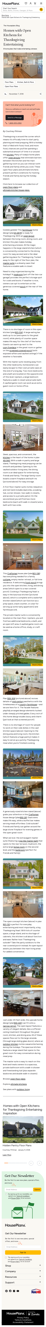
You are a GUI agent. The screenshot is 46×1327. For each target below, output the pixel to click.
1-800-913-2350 (15, 123)
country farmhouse (28, 704)
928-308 (11, 698)
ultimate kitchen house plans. (16, 190)
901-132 (6, 924)
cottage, (7, 579)
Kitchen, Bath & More (25, 82)
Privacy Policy (15, 1198)
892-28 (23, 817)
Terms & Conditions (22, 1196)
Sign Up (23, 1252)
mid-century (18, 701)
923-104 (18, 332)
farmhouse (27, 230)
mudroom (18, 274)
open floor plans (10, 187)
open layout (28, 236)
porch (22, 286)
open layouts (14, 157)
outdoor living (23, 1089)
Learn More (7, 1155)
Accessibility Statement (23, 1322)
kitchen (6, 457)
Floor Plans (9, 82)
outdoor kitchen (10, 1044)
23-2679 (17, 233)
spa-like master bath (28, 841)
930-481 (18, 1023)
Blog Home (5, 15)
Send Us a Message (15, 117)
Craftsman (12, 573)
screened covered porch (20, 350)
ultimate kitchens (19, 1084)
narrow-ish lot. (9, 1026)
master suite (9, 263)
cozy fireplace (9, 347)
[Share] (41, 94)
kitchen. (10, 154)
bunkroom (20, 850)
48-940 (6, 460)
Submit (37, 1190)
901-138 (36, 573)
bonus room (19, 847)
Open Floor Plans (11, 86)
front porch (30, 582)
